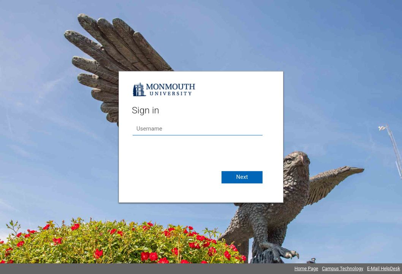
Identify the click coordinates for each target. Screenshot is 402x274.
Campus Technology (342, 268)
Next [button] (242, 177)
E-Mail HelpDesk (383, 268)
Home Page (306, 268)
